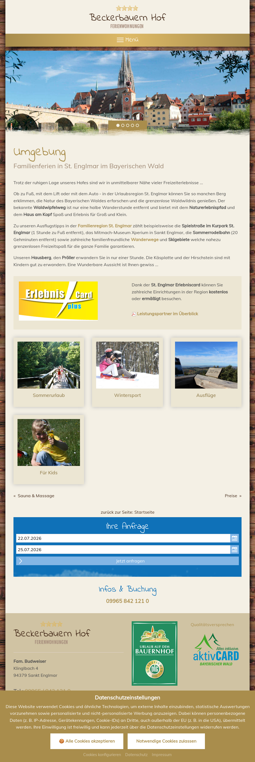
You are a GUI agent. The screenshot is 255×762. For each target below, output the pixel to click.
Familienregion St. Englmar (105, 225)
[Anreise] (127, 538)
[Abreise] (127, 549)
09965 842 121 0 (127, 601)
